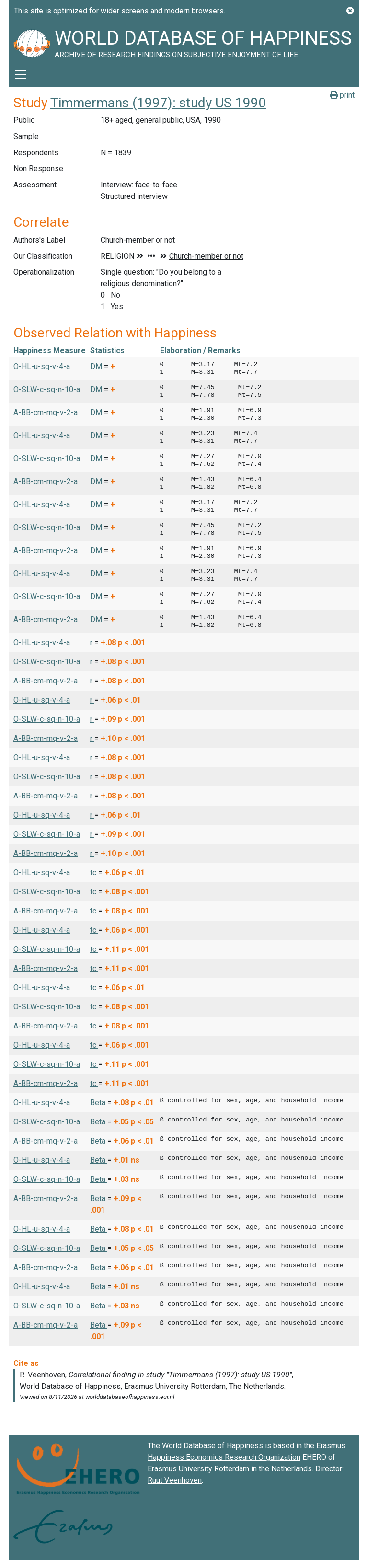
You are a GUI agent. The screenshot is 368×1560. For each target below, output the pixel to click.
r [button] (92, 642)
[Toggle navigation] (20, 74)
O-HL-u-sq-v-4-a (41, 366)
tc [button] (94, 872)
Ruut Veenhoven (175, 1480)
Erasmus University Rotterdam (198, 1468)
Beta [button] (98, 1102)
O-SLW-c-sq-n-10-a (46, 389)
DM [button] (97, 366)
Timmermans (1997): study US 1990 (158, 103)
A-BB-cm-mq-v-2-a (45, 412)
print (342, 95)
